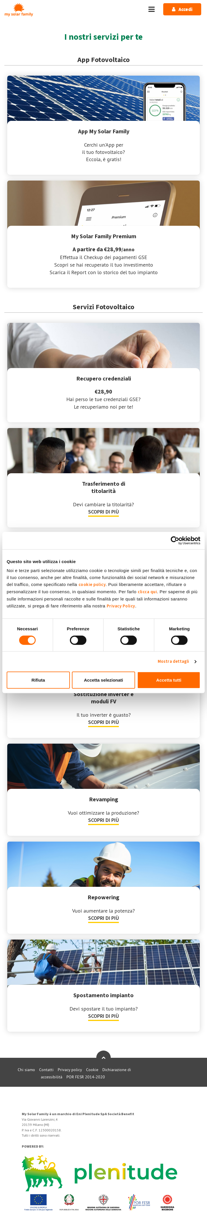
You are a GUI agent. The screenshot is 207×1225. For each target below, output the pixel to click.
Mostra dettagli (173, 661)
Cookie (92, 1069)
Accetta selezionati (103, 680)
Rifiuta (38, 680)
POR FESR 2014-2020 (85, 1077)
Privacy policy (70, 1069)
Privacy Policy (121, 606)
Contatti (46, 1069)
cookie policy (92, 585)
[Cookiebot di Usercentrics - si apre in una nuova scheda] (175, 540)
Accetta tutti (168, 680)
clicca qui (147, 592)
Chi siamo (26, 1069)
